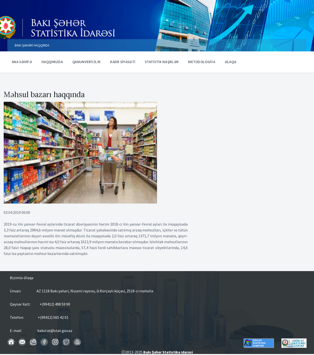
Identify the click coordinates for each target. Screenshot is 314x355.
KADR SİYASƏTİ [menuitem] (122, 61)
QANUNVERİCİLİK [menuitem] (86, 61)
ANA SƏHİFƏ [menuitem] (22, 61)
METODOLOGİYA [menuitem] (201, 61)
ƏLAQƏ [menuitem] (230, 61)
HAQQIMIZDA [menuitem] (52, 61)
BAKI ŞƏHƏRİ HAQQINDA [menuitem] (32, 45)
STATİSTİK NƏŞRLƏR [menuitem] (162, 61)
